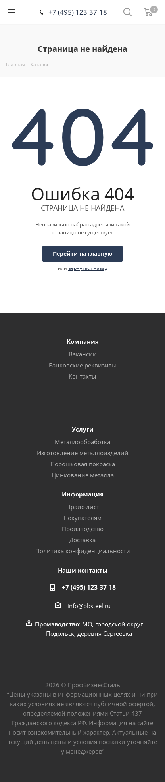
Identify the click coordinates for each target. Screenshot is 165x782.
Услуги (83, 429)
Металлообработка (82, 442)
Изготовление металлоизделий (83, 453)
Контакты (82, 376)
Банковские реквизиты (82, 365)
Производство (83, 529)
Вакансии (83, 354)
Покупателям (82, 518)
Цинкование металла (83, 475)
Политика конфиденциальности (82, 551)
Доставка (82, 540)
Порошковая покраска (82, 464)
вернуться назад (87, 268)
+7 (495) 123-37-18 (77, 12)
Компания (83, 341)
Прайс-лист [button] (82, 506)
